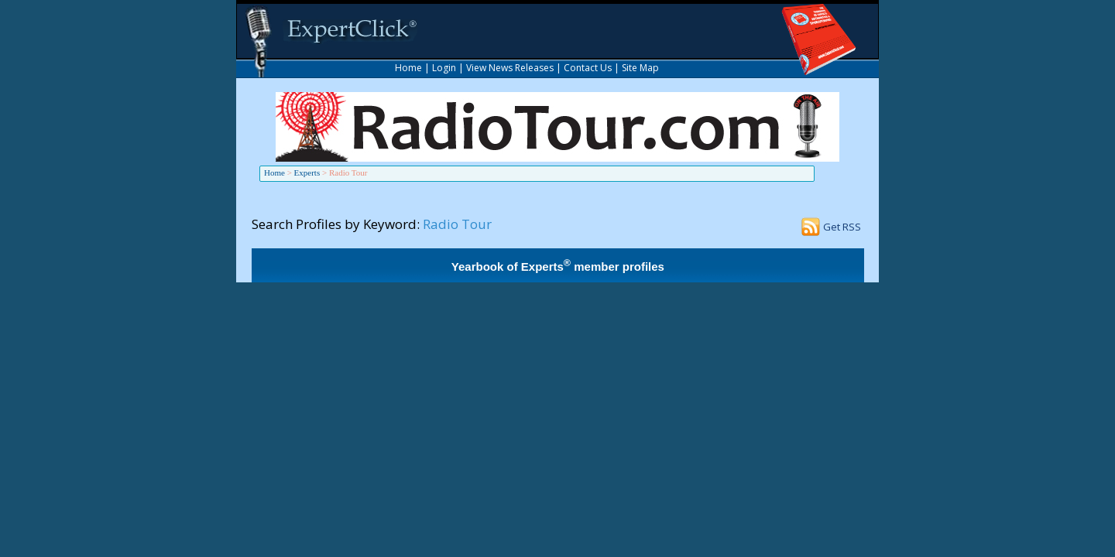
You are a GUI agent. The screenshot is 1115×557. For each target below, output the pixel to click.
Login (444, 67)
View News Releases (510, 67)
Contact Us (588, 67)
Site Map (640, 67)
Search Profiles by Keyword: (336, 224)
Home (408, 67)
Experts (307, 172)
